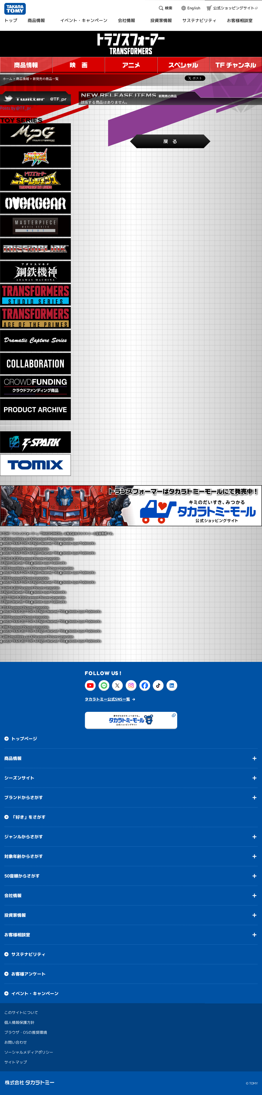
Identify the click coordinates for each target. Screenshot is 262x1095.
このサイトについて (21, 1012)
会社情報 (12, 895)
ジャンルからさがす (23, 837)
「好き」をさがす (28, 817)
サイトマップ (15, 1062)
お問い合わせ (15, 1042)
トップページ (24, 739)
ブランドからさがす (23, 797)
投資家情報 (15, 915)
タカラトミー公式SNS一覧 (107, 699)
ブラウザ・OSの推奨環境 (25, 1032)
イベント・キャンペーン (35, 993)
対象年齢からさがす (23, 856)
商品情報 (22, 78)
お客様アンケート (28, 974)
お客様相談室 (17, 935)
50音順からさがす (22, 876)
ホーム (7, 78)
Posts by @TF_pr (15, 108)
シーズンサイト (19, 778)
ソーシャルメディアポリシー (28, 1052)
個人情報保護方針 (19, 1022)
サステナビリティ (28, 954)
